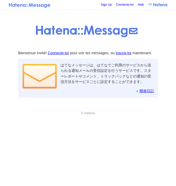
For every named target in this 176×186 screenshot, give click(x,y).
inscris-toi (123, 53)
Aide (141, 4)
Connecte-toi (125, 4)
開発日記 (147, 91)
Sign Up (106, 4)
